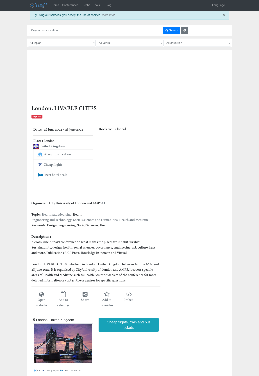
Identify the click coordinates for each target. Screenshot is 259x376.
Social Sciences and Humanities (95, 220)
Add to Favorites (106, 303)
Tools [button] (97, 5)
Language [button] (219, 5)
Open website (41, 303)
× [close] (224, 15)
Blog (109, 5)
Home (55, 5)
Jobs (87, 5)
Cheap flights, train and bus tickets (129, 325)
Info (37, 370)
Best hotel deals (52, 175)
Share (85, 300)
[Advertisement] (95, 79)
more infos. (109, 15)
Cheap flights (49, 165)
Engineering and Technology (51, 220)
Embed (128, 300)
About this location (54, 154)
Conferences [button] (70, 5)
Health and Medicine (56, 214)
